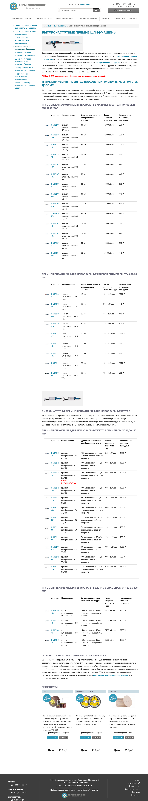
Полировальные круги (64, 18)
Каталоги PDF (134, 783)
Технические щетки (44, 18)
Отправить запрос (123, 11)
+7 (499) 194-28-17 (19, 785)
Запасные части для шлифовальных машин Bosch (25, 85)
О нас (137, 780)
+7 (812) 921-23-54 (19, 792)
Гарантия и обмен (132, 789)
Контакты (133, 18)
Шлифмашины (119, 18)
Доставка (135, 792)
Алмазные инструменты (88, 18)
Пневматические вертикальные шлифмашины (22, 76)
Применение (134, 786)
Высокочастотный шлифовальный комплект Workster (23, 61)
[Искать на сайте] (96, 10)
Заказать (52, 737)
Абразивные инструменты (21, 18)
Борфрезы (105, 18)
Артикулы (63, 737)
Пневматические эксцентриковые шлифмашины (22, 40)
